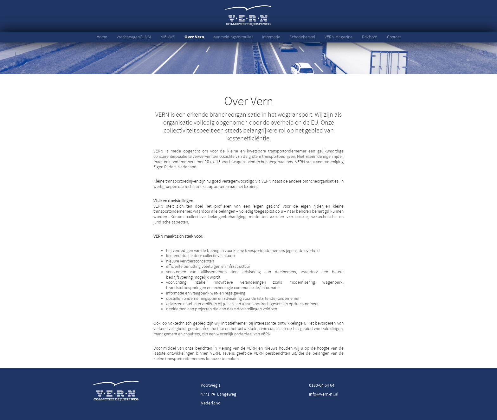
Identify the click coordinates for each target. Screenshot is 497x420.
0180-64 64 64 (321, 385)
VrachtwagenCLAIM (134, 37)
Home (101, 37)
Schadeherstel (302, 37)
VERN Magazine (338, 37)
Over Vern (194, 37)
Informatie (271, 37)
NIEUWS (167, 37)
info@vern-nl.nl (324, 394)
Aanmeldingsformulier (233, 37)
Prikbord (370, 37)
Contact (394, 37)
